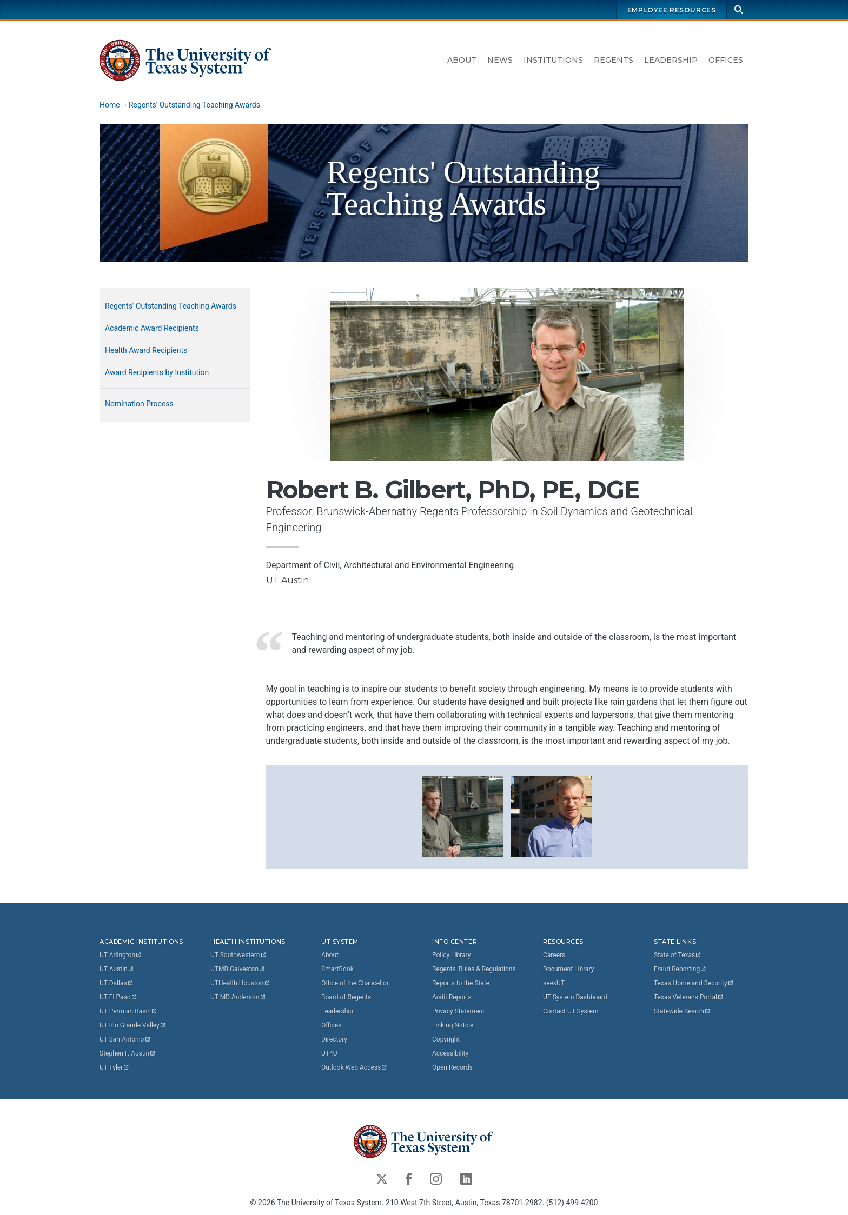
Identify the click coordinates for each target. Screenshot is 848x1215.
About (461, 60)
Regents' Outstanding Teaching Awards (194, 105)
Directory (334, 1039)
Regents (613, 60)
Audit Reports (452, 997)
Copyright (446, 1039)
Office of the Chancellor (355, 983)
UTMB (238, 969)
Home (110, 105)
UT (121, 955)
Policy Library (451, 955)
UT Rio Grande (133, 1025)
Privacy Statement (458, 1011)
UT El (118, 997)
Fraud (680, 969)
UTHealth (240, 983)
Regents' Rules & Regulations (474, 969)
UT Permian (129, 1011)
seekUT (554, 983)
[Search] (739, 9)
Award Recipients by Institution (157, 372)
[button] (463, 816)
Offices (725, 60)
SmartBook (337, 969)
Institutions (553, 60)
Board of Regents (346, 997)
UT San (125, 1039)
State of (678, 955)
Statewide (682, 1011)
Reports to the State (460, 983)
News (500, 60)
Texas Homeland (694, 983)
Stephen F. (128, 1053)
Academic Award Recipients (152, 328)
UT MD (238, 997)
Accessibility (450, 1053)
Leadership (671, 60)
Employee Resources (671, 10)
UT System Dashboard (575, 997)
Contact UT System (570, 1011)
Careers (554, 955)
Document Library (568, 969)
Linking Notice (452, 1025)
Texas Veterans (689, 997)
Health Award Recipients (146, 350)
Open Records (452, 1067)
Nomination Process (139, 403)
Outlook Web (354, 1067)
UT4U (329, 1053)
